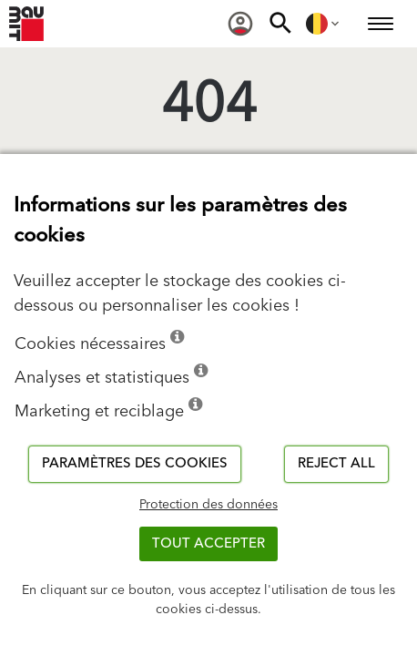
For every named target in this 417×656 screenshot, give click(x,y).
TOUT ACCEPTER (208, 543)
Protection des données (208, 505)
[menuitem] (240, 23)
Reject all (336, 463)
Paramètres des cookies (135, 463)
